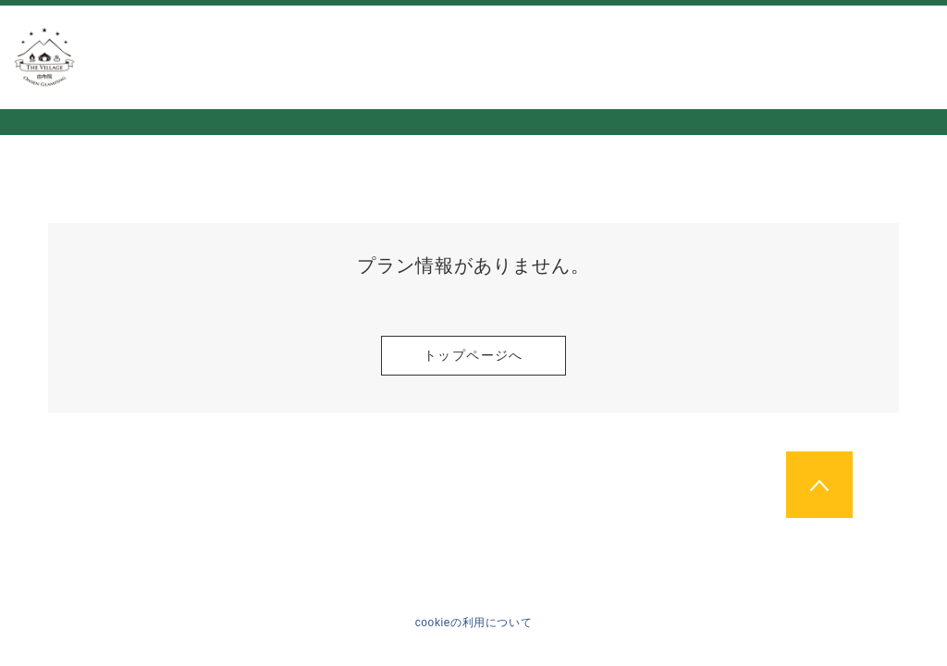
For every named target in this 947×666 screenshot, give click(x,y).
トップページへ (473, 355)
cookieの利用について (474, 622)
